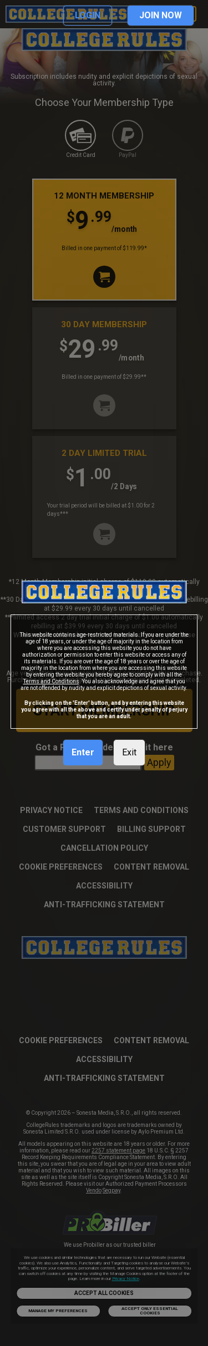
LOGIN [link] (87, 15)
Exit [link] (129, 752)
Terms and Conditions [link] (51, 681)
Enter (83, 752)
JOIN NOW (160, 15)
